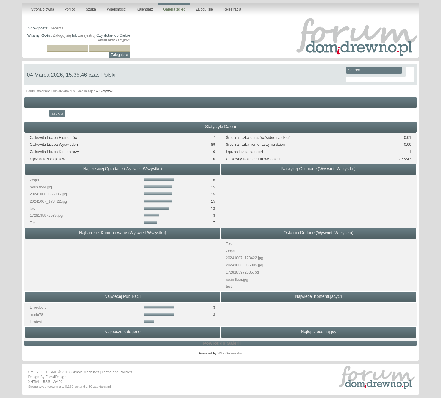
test (33, 209)
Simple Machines (85, 372)
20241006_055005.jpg (48, 194)
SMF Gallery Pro (229, 353)
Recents (56, 28)
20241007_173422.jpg (48, 201)
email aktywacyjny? (114, 40)
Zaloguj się (62, 35)
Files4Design (55, 377)
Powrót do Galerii (222, 343)
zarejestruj (87, 35)
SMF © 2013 (59, 372)
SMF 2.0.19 (37, 372)
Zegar (35, 180)
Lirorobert (38, 307)
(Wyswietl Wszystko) (143, 169)
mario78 (36, 315)
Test (33, 223)
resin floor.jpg (41, 187)
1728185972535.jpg (46, 215)
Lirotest (36, 322)
